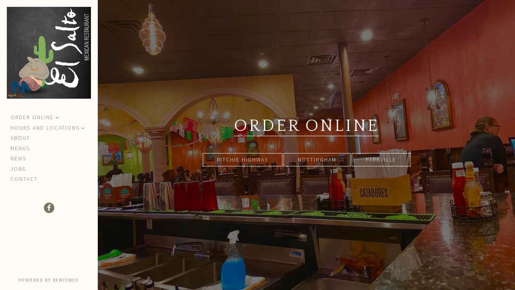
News (18, 158)
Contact (24, 179)
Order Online (32, 117)
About (20, 138)
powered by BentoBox (58, 280)
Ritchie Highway (242, 159)
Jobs (18, 169)
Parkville (381, 159)
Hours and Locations (45, 127)
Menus (20, 148)
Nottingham (317, 159)
